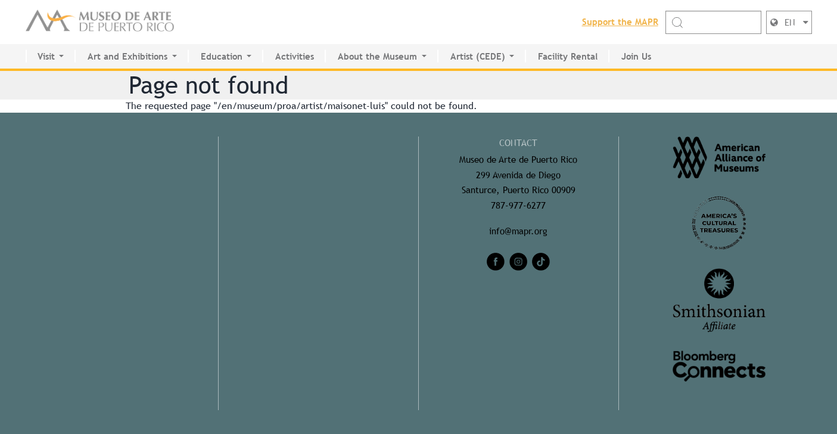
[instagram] (518, 262)
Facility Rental (568, 56)
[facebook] (496, 262)
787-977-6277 (518, 205)
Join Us (636, 56)
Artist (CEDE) (477, 56)
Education (221, 56)
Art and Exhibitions (127, 56)
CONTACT (518, 143)
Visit (46, 56)
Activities (294, 56)
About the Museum (377, 56)
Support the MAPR (620, 22)
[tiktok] (541, 262)
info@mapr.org (518, 231)
